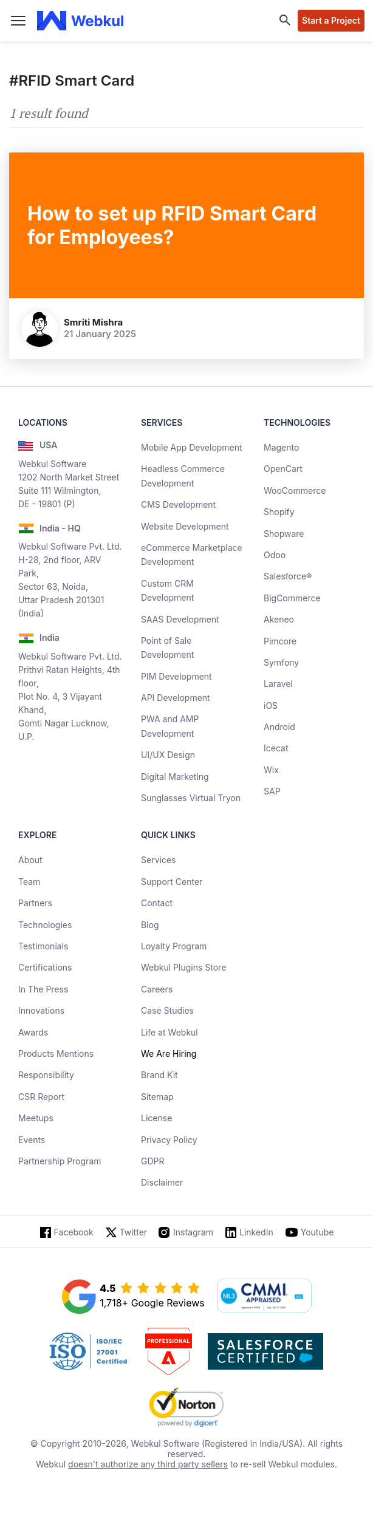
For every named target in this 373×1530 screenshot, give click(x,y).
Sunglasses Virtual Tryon (191, 798)
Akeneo (279, 619)
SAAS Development (180, 619)
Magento (281, 447)
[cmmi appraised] (264, 1297)
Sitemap (157, 1096)
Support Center (171, 881)
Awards (33, 1032)
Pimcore (280, 641)
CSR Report (41, 1096)
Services (158, 860)
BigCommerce (292, 598)
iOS (271, 705)
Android (279, 727)
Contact (157, 903)
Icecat (276, 748)
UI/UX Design (168, 755)
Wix (271, 770)
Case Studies (167, 1010)
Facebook (74, 1232)
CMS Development (178, 504)
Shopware (284, 533)
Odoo (275, 555)
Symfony (281, 662)
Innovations (41, 1010)
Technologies (45, 925)
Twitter (133, 1232)
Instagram (193, 1232)
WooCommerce (295, 490)
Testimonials (43, 946)
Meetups (35, 1118)
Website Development (185, 526)
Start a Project (331, 20)
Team (29, 881)
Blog (150, 925)
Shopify (279, 512)
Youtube (317, 1232)
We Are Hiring (168, 1053)
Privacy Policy (169, 1140)
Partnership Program (59, 1161)
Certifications (45, 967)
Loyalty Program (174, 946)
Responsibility (46, 1075)
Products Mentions (56, 1053)
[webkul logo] (80, 20)
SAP (272, 791)
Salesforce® (288, 576)
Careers (157, 989)
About (30, 860)
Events (31, 1140)
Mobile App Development (191, 447)
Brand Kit (159, 1075)
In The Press (43, 989)
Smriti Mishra (93, 322)
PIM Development (176, 676)
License (156, 1118)
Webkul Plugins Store (183, 967)
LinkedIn (256, 1232)
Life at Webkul (169, 1032)
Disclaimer (162, 1182)
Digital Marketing (175, 776)
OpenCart (283, 468)
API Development (175, 697)
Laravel (278, 683)
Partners (35, 903)
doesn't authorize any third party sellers (148, 1464)
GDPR (153, 1161)
